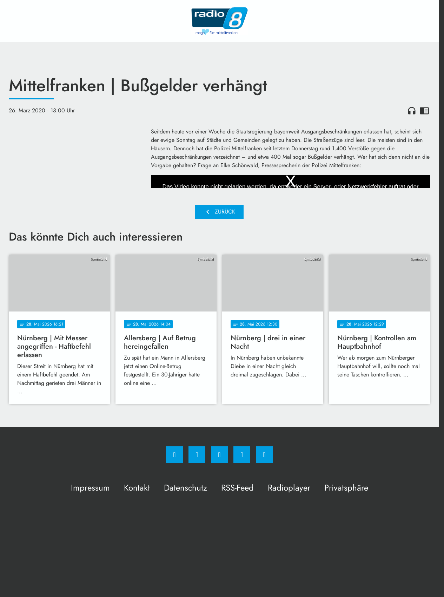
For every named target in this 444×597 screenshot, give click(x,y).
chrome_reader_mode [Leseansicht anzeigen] (424, 111)
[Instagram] (196, 454)
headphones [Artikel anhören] (412, 111)
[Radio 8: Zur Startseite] (219, 21)
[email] (264, 454)
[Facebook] (174, 454)
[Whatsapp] (219, 454)
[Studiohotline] (241, 454)
